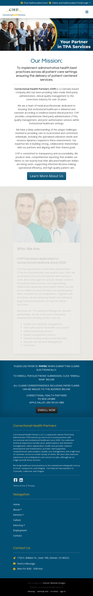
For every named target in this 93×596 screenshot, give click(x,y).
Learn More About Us (46, 176)
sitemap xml (42, 591)
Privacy (31, 485)
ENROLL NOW (46, 410)
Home (16, 504)
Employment (20, 530)
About (16, 509)
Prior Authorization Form (34, 2)
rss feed (54, 591)
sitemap (31, 591)
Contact (17, 535)
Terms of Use (19, 485)
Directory (18, 525)
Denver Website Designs (54, 583)
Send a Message (24, 563)
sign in (63, 591)
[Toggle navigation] (86, 12)
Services (17, 514)
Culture (17, 520)
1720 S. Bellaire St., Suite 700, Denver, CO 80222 (41, 558)
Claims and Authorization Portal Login (69, 2)
